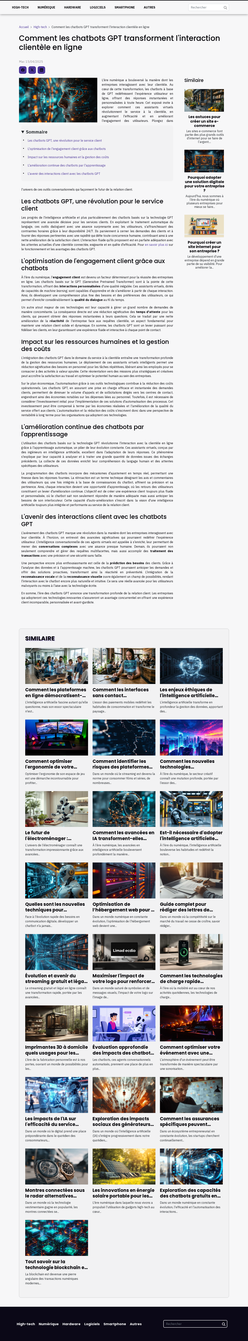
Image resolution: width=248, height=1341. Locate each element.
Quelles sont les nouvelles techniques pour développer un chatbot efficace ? (55, 912)
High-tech (20, 7)
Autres (149, 7)
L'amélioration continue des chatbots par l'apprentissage (67, 165)
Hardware (72, 7)
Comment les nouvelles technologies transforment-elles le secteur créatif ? (187, 770)
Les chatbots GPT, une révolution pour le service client (65, 140)
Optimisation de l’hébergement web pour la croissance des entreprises (124, 910)
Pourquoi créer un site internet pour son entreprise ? (204, 247)
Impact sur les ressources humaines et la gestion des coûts (68, 157)
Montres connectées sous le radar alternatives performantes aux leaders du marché (55, 1198)
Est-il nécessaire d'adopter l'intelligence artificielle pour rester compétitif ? (191, 838)
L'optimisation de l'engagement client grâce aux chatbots (67, 149)
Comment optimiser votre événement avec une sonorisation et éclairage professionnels (190, 1055)
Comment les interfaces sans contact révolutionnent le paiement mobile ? (121, 698)
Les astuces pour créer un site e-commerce (204, 121)
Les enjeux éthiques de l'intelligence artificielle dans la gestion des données (187, 698)
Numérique (46, 7)
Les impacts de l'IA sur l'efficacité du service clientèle (50, 1124)
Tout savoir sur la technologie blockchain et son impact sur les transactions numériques (55, 1270)
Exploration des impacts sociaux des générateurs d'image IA (121, 1124)
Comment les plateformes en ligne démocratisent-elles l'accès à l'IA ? (55, 695)
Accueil (24, 27)
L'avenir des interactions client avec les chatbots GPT (64, 174)
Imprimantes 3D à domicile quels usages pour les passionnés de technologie (56, 1053)
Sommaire (36, 132)
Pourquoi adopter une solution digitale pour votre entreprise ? (204, 184)
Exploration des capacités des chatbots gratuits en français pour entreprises (190, 1196)
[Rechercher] (208, 7)
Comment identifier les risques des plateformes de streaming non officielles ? (121, 770)
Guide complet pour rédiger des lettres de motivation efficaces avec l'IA (191, 912)
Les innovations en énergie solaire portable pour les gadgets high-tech (123, 1196)
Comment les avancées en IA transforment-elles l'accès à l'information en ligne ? (123, 841)
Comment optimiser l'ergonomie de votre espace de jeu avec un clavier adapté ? (51, 770)
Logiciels (98, 7)
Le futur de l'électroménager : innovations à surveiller (52, 838)
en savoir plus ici (156, 245)
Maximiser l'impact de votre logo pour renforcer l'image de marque (122, 981)
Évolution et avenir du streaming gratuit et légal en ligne (55, 981)
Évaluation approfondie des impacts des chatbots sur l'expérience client (123, 1053)
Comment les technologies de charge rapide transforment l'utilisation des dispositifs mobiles (191, 984)
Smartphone (125, 7)
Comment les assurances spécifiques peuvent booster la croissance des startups (190, 1127)
